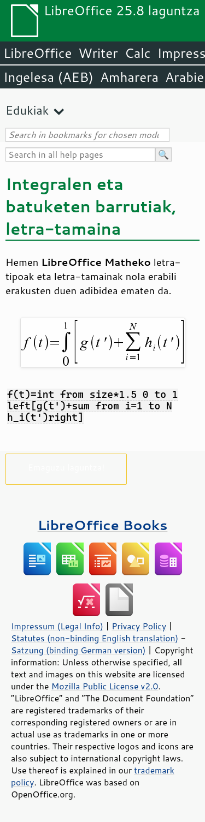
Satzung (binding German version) (78, 650)
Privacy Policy (139, 626)
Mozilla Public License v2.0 (105, 686)
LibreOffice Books (103, 524)
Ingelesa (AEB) (48, 77)
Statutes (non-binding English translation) (94, 638)
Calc (138, 53)
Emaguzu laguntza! (66, 467)
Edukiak (27, 110)
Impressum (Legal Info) (57, 626)
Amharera (129, 77)
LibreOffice (37, 53)
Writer (98, 53)
